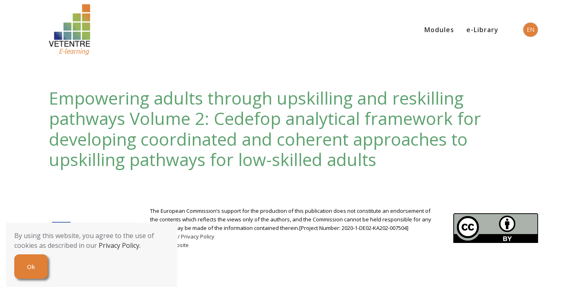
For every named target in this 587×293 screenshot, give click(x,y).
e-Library (482, 29)
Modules (439, 29)
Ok (31, 266)
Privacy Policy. (120, 245)
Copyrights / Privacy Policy (182, 236)
